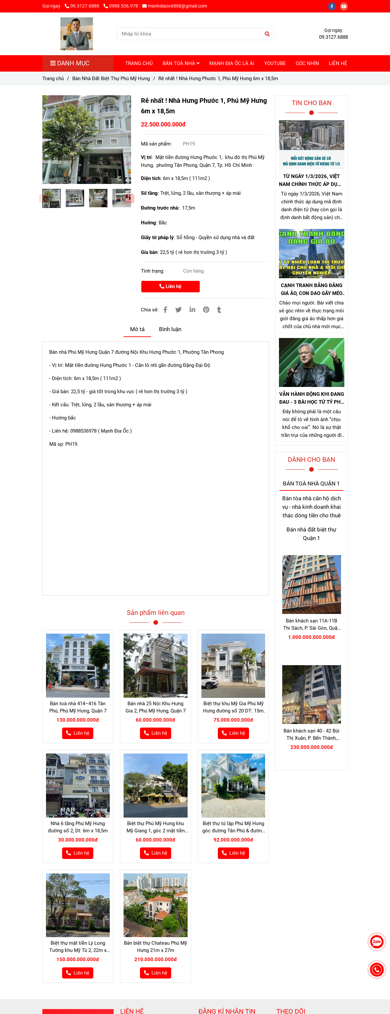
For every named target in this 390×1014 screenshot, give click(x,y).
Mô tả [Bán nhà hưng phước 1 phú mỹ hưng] (137, 329)
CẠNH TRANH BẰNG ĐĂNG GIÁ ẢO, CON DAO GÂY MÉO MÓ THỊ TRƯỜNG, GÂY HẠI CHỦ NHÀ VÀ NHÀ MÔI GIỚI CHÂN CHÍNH (311, 289)
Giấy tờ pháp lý (157, 237)
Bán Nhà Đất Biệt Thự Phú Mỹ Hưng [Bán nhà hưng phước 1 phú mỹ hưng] (111, 78)
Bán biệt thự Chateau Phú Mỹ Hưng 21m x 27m (155, 946)
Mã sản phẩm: (157, 144)
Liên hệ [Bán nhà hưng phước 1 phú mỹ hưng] (170, 286)
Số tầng (149, 193)
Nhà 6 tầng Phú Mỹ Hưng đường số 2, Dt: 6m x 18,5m (78, 827)
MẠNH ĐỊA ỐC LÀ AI (231, 63)
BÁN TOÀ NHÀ (181, 63)
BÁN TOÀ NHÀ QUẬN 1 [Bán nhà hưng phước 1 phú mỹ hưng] (311, 484)
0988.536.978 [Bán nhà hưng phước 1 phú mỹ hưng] (120, 6)
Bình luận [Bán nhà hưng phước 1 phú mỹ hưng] (170, 329)
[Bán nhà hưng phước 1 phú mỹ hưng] (86, 139)
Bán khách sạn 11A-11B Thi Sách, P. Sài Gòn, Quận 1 (311, 625)
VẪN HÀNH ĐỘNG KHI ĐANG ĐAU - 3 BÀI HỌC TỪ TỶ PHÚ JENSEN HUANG (311, 398)
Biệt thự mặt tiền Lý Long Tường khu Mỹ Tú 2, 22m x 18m (77, 947)
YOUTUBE (275, 63)
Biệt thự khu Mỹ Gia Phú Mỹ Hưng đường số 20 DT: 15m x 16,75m (233, 707)
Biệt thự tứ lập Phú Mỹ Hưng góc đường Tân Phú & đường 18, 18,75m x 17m (233, 827)
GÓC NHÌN (307, 63)
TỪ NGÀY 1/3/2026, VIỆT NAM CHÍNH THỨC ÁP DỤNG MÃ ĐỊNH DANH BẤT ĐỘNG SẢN (311, 180)
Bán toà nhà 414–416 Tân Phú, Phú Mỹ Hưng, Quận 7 (77, 707)
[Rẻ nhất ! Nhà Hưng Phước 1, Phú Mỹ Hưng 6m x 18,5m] (76, 33)
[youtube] (345, 6)
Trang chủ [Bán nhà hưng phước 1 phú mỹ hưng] (53, 78)
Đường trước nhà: (161, 208)
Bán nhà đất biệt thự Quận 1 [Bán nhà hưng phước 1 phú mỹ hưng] (311, 534)
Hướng (148, 223)
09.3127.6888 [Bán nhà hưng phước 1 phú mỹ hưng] (82, 6)
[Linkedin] (192, 310)
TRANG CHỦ (139, 63)
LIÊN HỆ (338, 63)
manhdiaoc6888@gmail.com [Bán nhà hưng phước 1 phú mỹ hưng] (174, 6)
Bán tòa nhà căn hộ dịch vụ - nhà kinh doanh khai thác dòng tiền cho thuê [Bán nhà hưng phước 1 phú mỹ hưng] (311, 507)
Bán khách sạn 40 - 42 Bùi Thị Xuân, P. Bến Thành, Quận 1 (311, 735)
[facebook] (334, 6)
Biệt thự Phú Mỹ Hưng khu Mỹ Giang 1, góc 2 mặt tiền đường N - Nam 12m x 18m (155, 827)
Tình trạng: (153, 271)
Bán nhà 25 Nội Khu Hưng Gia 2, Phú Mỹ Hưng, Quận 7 (156, 707)
